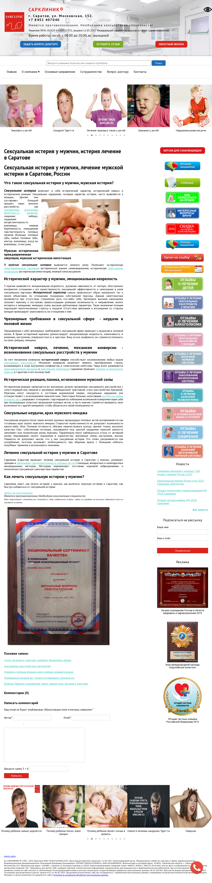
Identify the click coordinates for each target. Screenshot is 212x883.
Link (36, 725)
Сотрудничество (91, 72)
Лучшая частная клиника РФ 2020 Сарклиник (177, 501)
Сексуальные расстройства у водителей (27, 666)
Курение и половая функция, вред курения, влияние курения (38, 672)
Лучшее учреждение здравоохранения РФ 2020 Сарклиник (182, 492)
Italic (10, 725)
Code (32, 725)
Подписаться (182, 550)
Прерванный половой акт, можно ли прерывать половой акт (39, 678)
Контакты (140, 72)
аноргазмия (31, 209)
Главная (12, 72)
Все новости (200, 509)
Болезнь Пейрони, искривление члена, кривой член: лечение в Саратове (46, 683)
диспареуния (11, 209)
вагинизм (32, 213)
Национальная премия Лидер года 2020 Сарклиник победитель (180, 482)
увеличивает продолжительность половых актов (46, 463)
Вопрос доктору (118, 72)
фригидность (11, 213)
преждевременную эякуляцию (21, 268)
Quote (27, 725)
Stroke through (19, 725)
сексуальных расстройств (20, 362)
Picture (41, 725)
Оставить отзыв (108, 44)
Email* (67, 717)
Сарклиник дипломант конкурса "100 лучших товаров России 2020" (178, 472)
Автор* (8, 717)
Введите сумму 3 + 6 (16, 768)
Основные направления (60, 72)
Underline (15, 725)
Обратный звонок (171, 44)
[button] (88, 135)
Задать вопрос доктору (40, 44)
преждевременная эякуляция (21, 369)
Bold (6, 725)
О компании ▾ (31, 72)
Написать (16, 775)
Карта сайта (10, 856)
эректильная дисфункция (55, 369)
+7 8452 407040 (44, 20)
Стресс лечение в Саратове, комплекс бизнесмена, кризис (37, 660)
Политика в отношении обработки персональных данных (80, 875)
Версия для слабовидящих (183, 150)
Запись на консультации (18, 492)
